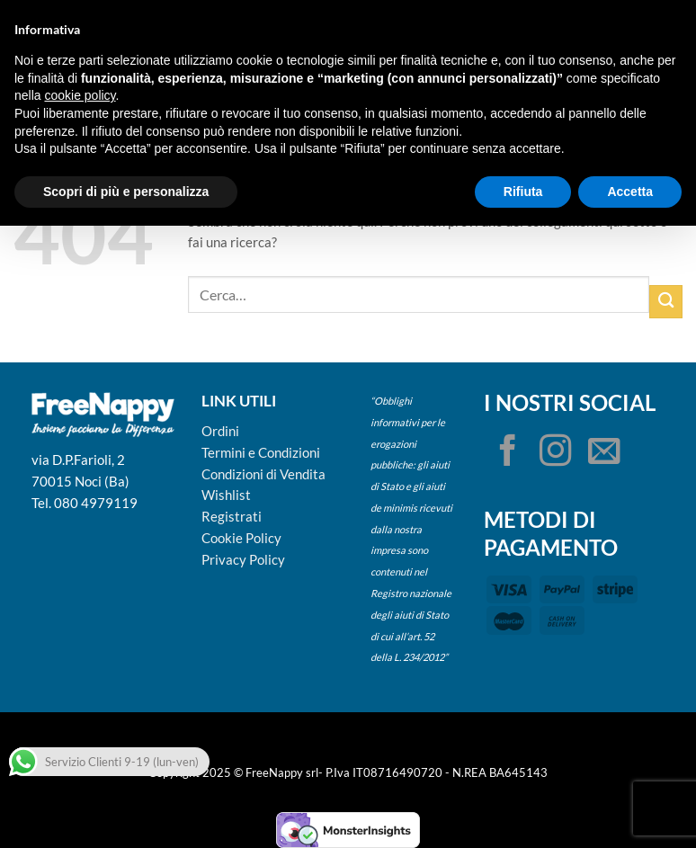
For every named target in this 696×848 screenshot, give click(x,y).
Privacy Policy (243, 559)
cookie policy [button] (79, 95)
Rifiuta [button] (523, 191)
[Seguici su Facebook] (508, 453)
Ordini (220, 431)
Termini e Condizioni (260, 452)
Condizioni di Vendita (263, 474)
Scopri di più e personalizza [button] (126, 191)
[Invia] (666, 301)
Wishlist (226, 494)
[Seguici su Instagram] (556, 453)
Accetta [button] (630, 191)
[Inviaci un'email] (604, 453)
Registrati (231, 516)
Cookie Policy (241, 538)
